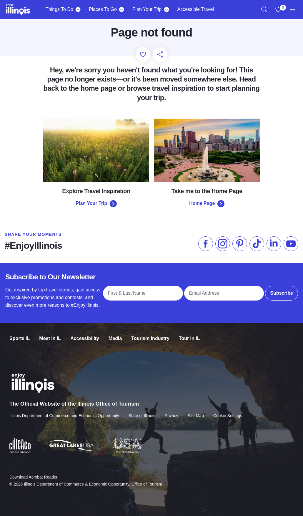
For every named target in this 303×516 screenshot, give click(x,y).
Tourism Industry (150, 334)
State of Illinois (142, 411)
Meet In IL (50, 334)
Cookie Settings (227, 411)
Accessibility (84, 334)
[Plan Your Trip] (166, 9)
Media (115, 334)
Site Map (196, 411)
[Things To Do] (78, 9)
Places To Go (103, 9)
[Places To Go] (121, 9)
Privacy (171, 411)
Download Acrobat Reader (33, 472)
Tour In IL (189, 334)
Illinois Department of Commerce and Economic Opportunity (64, 411)
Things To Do (59, 9)
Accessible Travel (195, 9)
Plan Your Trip (147, 9)
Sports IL (19, 334)
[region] (264, 9)
